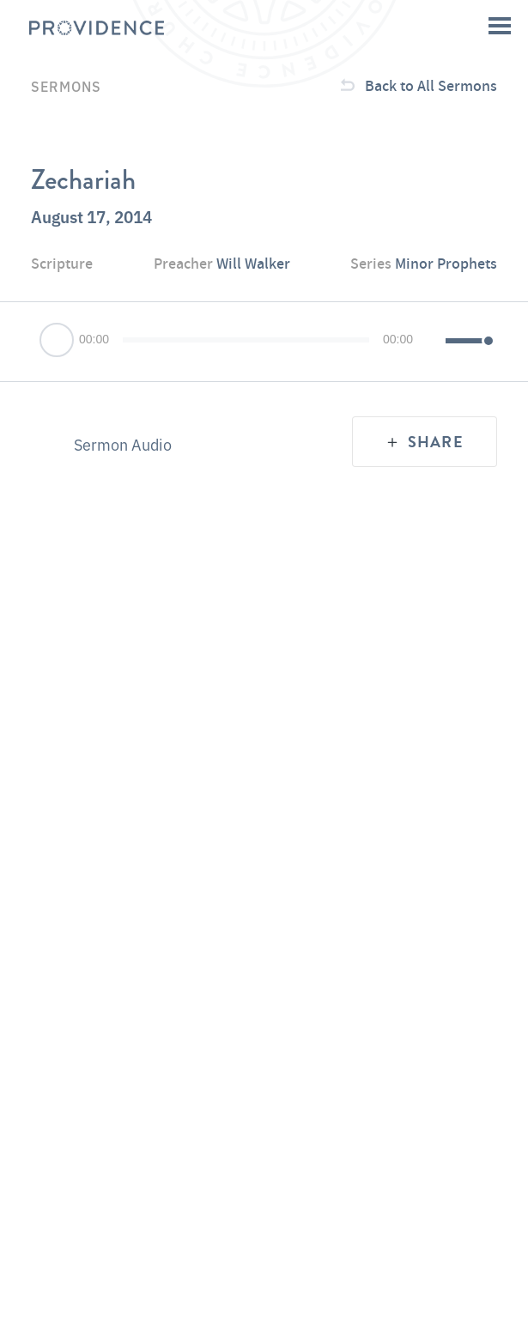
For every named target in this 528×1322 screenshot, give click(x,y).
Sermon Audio (123, 444)
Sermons (66, 85)
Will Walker (253, 263)
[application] (264, 341)
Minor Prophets (446, 263)
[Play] (57, 341)
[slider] (246, 340)
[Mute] (434, 341)
